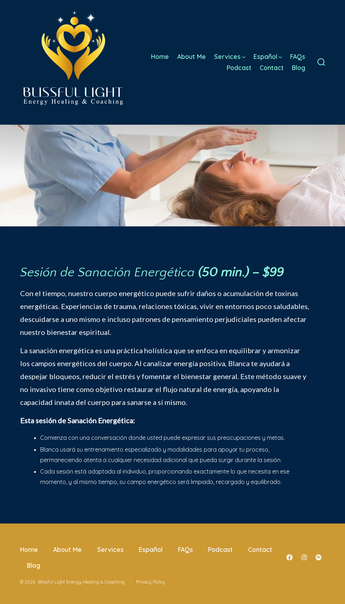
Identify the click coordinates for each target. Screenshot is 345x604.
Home (160, 56)
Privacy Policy (150, 582)
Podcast (239, 68)
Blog (298, 68)
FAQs (297, 56)
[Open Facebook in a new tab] (289, 557)
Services (229, 56)
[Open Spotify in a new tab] (318, 557)
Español (268, 56)
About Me (191, 56)
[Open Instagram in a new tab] (304, 557)
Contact (272, 68)
